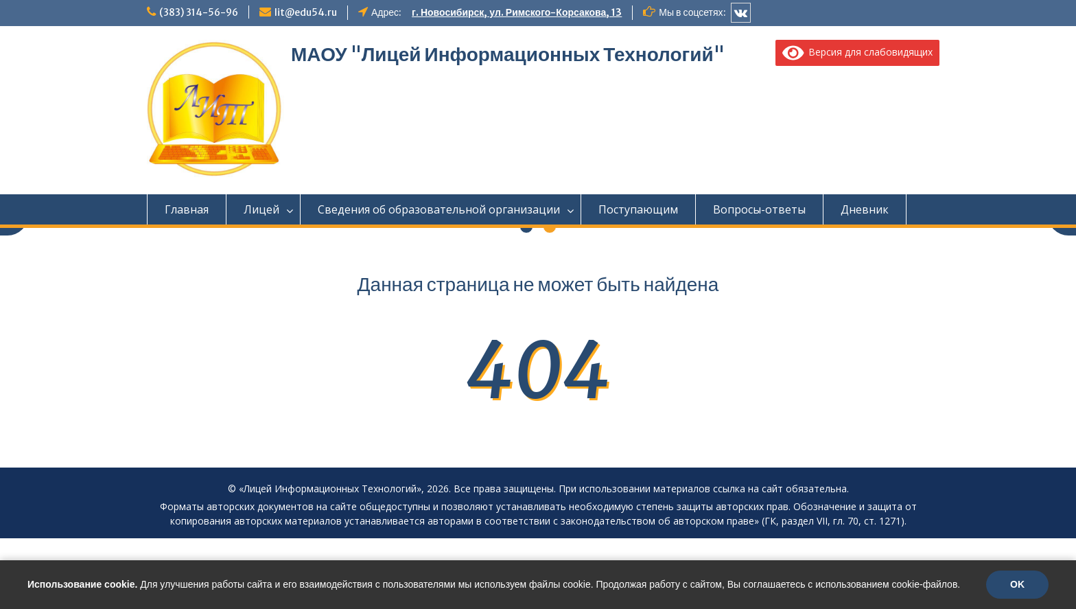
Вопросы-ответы (759, 209)
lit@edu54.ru (305, 12)
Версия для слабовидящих (857, 51)
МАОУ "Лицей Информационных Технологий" (508, 54)
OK (1017, 584)
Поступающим (638, 209)
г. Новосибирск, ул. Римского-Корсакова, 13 (517, 12)
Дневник (865, 209)
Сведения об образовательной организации (439, 209)
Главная (187, 209)
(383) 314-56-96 (198, 12)
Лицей (261, 209)
